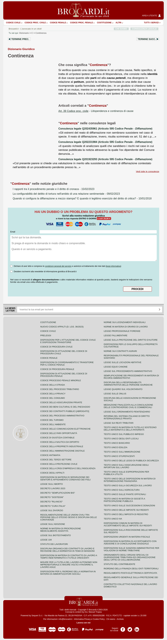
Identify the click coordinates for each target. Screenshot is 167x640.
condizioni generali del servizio (58, 266)
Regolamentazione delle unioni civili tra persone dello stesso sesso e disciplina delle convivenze (68, 517)
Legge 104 (46, 540)
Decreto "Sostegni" (52, 497)
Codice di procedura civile (56, 346)
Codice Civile (13, 23)
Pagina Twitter (130, 628)
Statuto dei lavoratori (54, 544)
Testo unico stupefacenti (119, 456)
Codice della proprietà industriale (61, 446)
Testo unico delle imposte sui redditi (126, 510)
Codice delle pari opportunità (58, 433)
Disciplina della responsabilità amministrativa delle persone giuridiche (128, 383)
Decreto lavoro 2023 (52, 488)
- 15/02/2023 (53, 189)
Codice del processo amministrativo (62, 415)
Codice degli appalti (52, 473)
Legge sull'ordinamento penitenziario (127, 411)
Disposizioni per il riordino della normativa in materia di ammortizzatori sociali (68, 572)
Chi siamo (110, 619)
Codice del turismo (51, 420)
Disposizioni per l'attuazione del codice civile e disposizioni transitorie (68, 341)
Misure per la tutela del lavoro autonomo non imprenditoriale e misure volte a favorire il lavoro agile (68, 564)
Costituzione (104, 23)
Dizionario (24, 33)
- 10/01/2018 (82, 198)
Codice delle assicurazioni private (61, 402)
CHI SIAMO (121, 29)
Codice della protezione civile (58, 464)
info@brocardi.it (65, 619)
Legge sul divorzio (51, 510)
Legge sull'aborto (51, 484)
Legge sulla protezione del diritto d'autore (131, 340)
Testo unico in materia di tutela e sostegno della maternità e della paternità (130, 428)
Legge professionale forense (122, 331)
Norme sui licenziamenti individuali (124, 322)
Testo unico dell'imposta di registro (126, 514)
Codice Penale (58, 23)
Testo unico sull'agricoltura (122, 490)
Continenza (40, 33)
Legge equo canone (116, 367)
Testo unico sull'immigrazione (122, 452)
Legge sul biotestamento (55, 535)
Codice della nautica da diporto (59, 442)
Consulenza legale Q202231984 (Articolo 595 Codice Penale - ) (105, 142)
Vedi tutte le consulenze (147, 171)
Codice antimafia (50, 455)
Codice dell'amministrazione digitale (62, 451)
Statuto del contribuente (119, 564)
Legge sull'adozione (52, 524)
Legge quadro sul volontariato (123, 389)
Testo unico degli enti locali (121, 438)
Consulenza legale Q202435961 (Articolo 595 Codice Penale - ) (105, 128)
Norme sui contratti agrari (120, 351)
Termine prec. (20, 39)
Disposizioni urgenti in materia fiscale (127, 537)
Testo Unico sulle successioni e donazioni (129, 505)
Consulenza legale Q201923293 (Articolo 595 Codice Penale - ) (105, 159)
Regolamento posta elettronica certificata (130, 573)
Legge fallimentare (115, 335)
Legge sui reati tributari (118, 423)
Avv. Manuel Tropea (93, 612)
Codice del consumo (52, 398)
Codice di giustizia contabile (57, 437)
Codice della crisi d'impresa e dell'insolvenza (68, 468)
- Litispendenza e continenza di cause (95, 111)
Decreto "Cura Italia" (53, 506)
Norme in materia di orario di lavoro (126, 326)
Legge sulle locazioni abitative (122, 362)
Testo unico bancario (117, 443)
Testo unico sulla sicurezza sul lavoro (128, 485)
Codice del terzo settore (55, 459)
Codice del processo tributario (59, 389)
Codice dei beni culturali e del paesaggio (65, 407)
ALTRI (118, 23)
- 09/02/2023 (66, 193)
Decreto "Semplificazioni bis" (57, 493)
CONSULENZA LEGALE (144, 29)
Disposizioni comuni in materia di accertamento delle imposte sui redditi (128, 524)
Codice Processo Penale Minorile (60, 380)
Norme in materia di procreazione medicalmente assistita (60, 529)
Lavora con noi (83, 623)
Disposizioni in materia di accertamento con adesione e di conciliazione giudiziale (130, 542)
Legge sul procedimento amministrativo (128, 371)
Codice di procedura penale (57, 369)
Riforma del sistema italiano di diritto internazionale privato (127, 417)
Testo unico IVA (113, 519)
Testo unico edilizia (115, 447)
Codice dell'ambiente (53, 424)
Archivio (120, 619)
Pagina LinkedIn (137, 628)
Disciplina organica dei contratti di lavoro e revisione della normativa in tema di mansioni (67, 549)
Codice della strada (52, 385)
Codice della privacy (52, 393)
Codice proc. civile (35, 23)
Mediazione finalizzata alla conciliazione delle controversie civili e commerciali (128, 406)
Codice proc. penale (81, 23)
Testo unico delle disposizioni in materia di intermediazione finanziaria (129, 479)
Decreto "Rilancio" (51, 501)
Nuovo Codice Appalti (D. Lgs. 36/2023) (62, 326)
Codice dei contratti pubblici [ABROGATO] (64, 411)
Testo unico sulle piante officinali (125, 494)
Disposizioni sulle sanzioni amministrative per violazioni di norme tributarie (131, 549)
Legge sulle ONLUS (115, 393)
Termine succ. (147, 39)
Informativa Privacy (82, 619)
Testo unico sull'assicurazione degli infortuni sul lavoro (126, 466)
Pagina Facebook (123, 628)
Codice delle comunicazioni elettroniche (65, 429)
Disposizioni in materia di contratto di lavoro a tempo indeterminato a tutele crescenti (68, 556)
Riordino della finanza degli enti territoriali (131, 568)
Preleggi (45, 335)
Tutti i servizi (151, 23)
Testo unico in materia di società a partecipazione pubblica (124, 499)
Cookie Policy (99, 619)
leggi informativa (113, 266)
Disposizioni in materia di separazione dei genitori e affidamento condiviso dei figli (65, 478)
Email (12, 232)
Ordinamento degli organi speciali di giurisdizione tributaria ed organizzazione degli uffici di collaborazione (129, 557)
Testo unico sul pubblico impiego (124, 434)
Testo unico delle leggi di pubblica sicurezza (131, 460)
